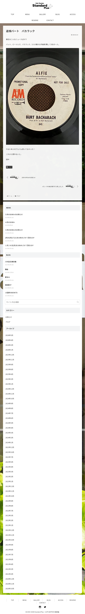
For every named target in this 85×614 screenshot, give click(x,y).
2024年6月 (9, 418)
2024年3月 (9, 432)
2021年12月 (9, 530)
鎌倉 (6, 269)
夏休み (7, 277)
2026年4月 (9, 340)
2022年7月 (9, 510)
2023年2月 (9, 476)
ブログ (10, 167)
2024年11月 (9, 394)
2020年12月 (9, 579)
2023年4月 (9, 467)
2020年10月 (9, 588)
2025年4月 (9, 374)
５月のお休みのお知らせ (14, 214)
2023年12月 (9, 447)
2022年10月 (9, 496)
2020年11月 (9, 584)
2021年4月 (9, 564)
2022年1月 (9, 525)
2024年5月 (9, 423)
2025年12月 (9, 354)
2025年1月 (9, 384)
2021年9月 (9, 545)
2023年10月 (9, 452)
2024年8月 (9, 408)
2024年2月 (9, 437)
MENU (25, 600)
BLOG (49, 600)
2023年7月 (9, 457)
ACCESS (60, 600)
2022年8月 (9, 506)
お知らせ (8, 317)
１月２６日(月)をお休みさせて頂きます (19, 245)
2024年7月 (9, 413)
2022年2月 (9, 520)
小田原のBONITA (11, 292)
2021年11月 (9, 535)
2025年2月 (9, 379)
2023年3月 (9, 471)
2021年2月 (9, 574)
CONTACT (42, 603)
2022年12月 (9, 486)
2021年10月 (9, 540)
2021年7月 (9, 554)
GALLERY (36, 600)
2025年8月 (9, 369)
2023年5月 (9, 462)
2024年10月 (9, 398)
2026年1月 (9, 350)
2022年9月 (9, 501)
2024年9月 (9, 403)
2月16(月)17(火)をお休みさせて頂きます (19, 237)
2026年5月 (9, 335)
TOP (12, 600)
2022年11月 (9, 491)
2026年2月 (9, 345)
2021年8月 (9, 549)
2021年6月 (9, 559)
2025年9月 (9, 364)
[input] (42, 302)
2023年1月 (9, 481)
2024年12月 (9, 389)
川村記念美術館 (10, 261)
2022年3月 (9, 515)
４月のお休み (10, 222)
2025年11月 (9, 359)
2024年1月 (9, 442)
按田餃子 (8, 285)
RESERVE (73, 600)
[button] (78, 302)
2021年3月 (9, 569)
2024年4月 (9, 428)
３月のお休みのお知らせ (14, 230)
